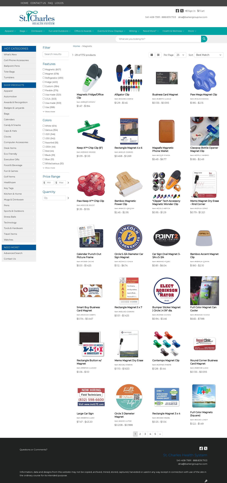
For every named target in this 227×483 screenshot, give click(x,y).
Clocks (7, 136)
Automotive (10, 96)
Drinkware (38, 31)
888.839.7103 (169, 17)
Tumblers (9, 77)
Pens (6, 205)
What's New (10, 54)
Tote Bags (9, 71)
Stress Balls (10, 217)
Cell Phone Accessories (16, 60)
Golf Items (9, 176)
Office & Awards (84, 31)
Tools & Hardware (13, 228)
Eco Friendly (10, 154)
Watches (8, 239)
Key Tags (8, 188)
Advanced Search (13, 253)
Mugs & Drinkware (14, 199)
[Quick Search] (158, 39)
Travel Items (10, 234)
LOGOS (59, 3)
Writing (134, 31)
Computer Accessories (16, 142)
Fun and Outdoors (60, 31)
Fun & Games (11, 171)
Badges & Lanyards (14, 108)
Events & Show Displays (111, 31)
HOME (24, 3)
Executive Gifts (11, 159)
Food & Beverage (13, 165)
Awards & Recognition (16, 102)
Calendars (9, 119)
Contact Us (10, 259)
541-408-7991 (152, 17)
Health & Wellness (173, 31)
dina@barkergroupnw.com (192, 17)
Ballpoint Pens (12, 66)
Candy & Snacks (12, 125)
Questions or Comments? (33, 449)
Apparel (10, 31)
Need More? (151, 31)
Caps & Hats (10, 131)
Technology (10, 222)
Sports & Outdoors (14, 211)
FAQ (50, 3)
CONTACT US (38, 3)
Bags (24, 31)
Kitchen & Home (13, 194)
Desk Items (10, 148)
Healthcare (10, 182)
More (192, 31)
